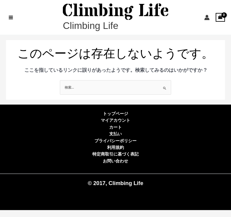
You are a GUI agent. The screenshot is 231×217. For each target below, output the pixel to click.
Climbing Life (90, 25)
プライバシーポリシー (115, 141)
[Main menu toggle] (10, 17)
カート (115, 127)
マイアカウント (115, 120)
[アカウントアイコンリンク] (207, 17)
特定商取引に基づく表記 (115, 154)
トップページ (115, 114)
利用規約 (115, 147)
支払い (115, 134)
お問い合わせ (115, 161)
